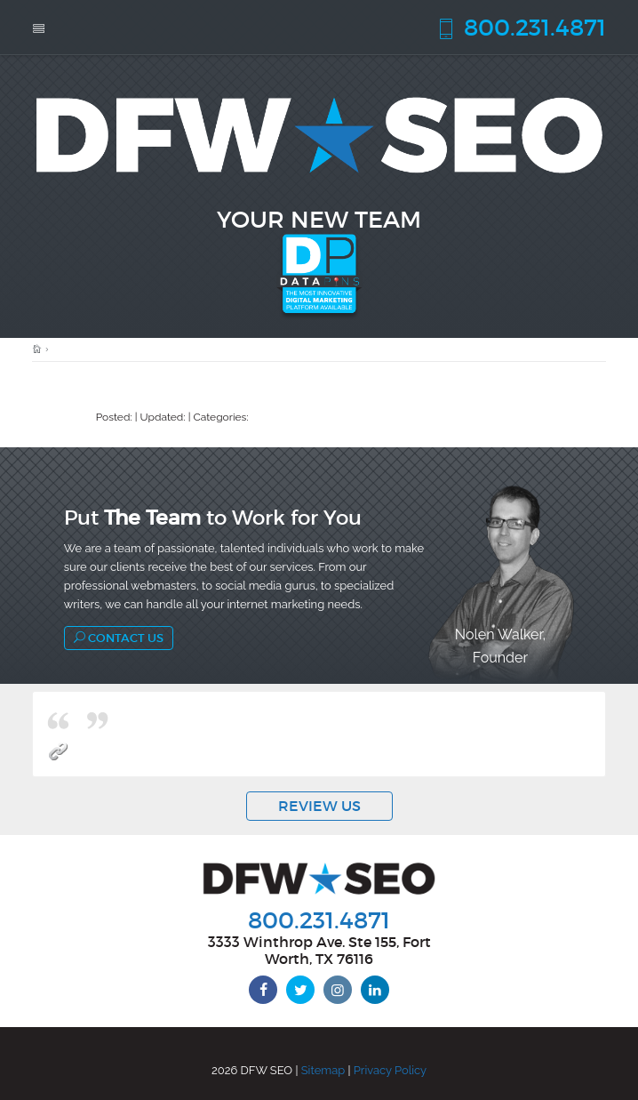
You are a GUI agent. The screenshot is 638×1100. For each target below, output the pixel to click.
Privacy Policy (390, 1070)
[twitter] (300, 990)
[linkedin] (375, 990)
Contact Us (118, 637)
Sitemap (323, 1070)
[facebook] (263, 990)
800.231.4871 (520, 26)
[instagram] (337, 990)
